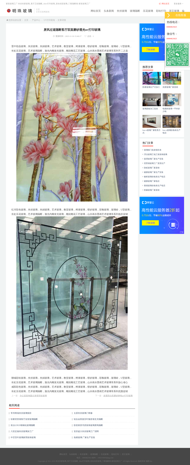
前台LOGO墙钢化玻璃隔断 (23, 425)
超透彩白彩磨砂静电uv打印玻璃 (118, 396)
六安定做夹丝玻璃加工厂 (22, 431)
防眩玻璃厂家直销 (151, 168)
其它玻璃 (174, 10)
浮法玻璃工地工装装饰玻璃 (155, 154)
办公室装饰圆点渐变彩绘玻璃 (33, 396)
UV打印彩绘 (49, 20)
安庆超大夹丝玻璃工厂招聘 (86, 431)
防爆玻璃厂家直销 (151, 190)
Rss (151, 461)
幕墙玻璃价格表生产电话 (154, 185)
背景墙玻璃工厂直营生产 (154, 163)
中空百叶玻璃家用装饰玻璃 (23, 437)
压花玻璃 (149, 10)
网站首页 (99, 10)
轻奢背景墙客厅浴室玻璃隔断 (24, 419)
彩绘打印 (162, 10)
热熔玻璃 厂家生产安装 (84, 437)
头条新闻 (112, 10)
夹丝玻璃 (124, 10)
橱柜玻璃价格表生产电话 (154, 177)
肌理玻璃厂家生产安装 (153, 159)
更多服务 (179, 4)
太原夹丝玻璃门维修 (83, 413)
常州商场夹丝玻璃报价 (21, 413)
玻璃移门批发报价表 (152, 150)
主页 (26, 20)
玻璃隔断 (137, 10)
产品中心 (36, 20)
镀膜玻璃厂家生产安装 (153, 172)
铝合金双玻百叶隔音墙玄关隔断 (88, 419)
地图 (147, 461)
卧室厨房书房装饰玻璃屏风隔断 (88, 425)
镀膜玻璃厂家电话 (151, 181)
